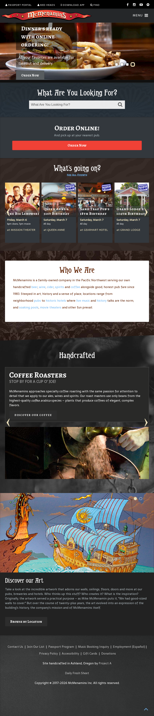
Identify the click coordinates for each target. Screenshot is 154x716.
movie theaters (50, 307)
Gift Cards (90, 653)
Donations (108, 653)
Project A (105, 663)
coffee (75, 286)
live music (83, 300)
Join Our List (35, 646)
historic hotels (56, 300)
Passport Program (61, 646)
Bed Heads (46, 5)
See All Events (77, 175)
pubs (37, 300)
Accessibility (70, 653)
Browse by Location (26, 621)
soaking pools (28, 307)
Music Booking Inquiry (93, 646)
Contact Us (15, 646)
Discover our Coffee (33, 415)
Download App (72, 5)
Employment (122, 646)
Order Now (30, 75)
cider (50, 286)
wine (42, 286)
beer (34, 286)
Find (95, 5)
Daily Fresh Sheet (77, 673)
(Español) (138, 646)
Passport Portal (18, 5)
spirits (59, 286)
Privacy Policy (48, 653)
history (101, 300)
